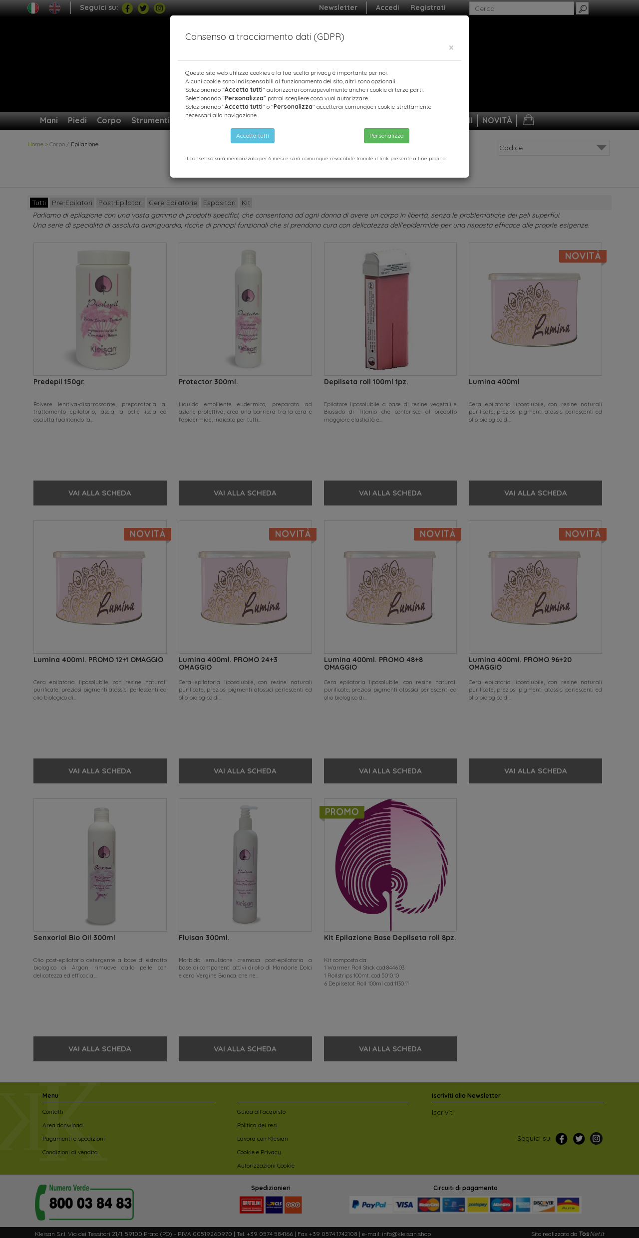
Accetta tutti (252, 135)
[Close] (451, 47)
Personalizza (386, 135)
